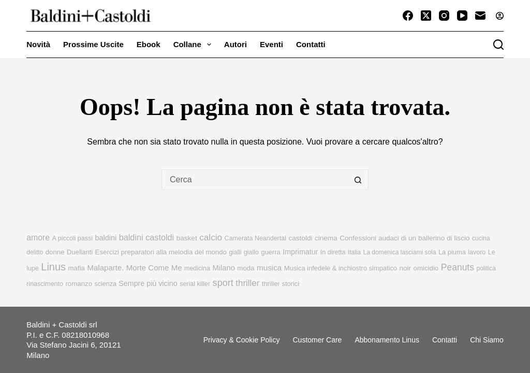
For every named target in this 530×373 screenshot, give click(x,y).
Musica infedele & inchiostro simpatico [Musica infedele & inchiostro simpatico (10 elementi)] (340, 268)
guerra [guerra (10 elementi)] (271, 252)
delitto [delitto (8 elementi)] (34, 252)
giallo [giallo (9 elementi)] (251, 252)
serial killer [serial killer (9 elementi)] (195, 284)
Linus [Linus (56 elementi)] (53, 266)
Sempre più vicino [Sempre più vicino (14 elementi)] (148, 283)
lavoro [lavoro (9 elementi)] (476, 252)
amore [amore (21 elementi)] (38, 237)
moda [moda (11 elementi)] (245, 268)
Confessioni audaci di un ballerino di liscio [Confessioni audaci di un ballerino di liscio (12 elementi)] (404, 238)
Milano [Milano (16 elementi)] (223, 268)
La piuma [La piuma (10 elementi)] (452, 252)
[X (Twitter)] (426, 15)
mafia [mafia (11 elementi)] (76, 268)
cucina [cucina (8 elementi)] (481, 238)
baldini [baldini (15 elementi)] (105, 238)
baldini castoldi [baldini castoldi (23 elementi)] (146, 237)
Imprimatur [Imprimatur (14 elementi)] (300, 252)
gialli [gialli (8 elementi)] (235, 252)
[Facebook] (408, 15)
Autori (235, 44)
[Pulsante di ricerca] (358, 179)
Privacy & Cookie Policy (241, 340)
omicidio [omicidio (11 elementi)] (426, 268)
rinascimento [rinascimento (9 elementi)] (44, 284)
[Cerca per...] (254, 179)
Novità (38, 44)
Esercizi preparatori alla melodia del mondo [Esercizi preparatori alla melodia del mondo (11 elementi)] (161, 252)
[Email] (480, 15)
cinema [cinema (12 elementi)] (326, 238)
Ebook (148, 44)
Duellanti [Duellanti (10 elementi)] (80, 252)
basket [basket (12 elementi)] (186, 238)
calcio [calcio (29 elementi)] (210, 237)
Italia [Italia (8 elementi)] (354, 252)
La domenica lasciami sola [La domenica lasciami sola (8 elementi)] (399, 252)
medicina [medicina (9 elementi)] (197, 268)
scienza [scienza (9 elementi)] (105, 284)
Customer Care (317, 340)
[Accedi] (500, 16)
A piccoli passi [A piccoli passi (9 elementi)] (72, 238)
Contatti (311, 44)
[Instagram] (444, 15)
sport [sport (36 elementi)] (223, 283)
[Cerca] (498, 44)
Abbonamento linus (387, 340)
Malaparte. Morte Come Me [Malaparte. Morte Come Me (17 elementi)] (134, 267)
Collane (194, 44)
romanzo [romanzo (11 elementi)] (78, 284)
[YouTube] (462, 15)
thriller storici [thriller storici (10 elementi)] (280, 284)
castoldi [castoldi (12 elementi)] (300, 238)
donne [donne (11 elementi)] (55, 252)
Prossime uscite (93, 44)
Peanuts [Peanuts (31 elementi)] (457, 267)
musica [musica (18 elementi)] (269, 267)
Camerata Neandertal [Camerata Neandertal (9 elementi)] (255, 238)
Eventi (271, 44)
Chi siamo (487, 340)
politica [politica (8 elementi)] (485, 268)
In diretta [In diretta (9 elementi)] (333, 252)
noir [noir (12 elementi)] (405, 268)
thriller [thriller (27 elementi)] (247, 283)
